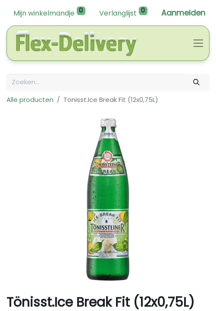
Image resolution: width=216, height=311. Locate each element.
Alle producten (29, 99)
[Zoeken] (197, 82)
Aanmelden (183, 12)
